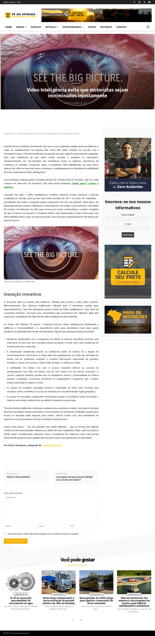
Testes (92, 27)
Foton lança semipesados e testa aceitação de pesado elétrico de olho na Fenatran (59, 601)
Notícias (51, 27)
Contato (121, 27)
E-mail (128, 224)
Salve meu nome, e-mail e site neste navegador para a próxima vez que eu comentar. (43, 534)
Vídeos (21, 27)
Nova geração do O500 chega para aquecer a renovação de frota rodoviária (96, 601)
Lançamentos (77, 83)
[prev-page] (73, 620)
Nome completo (128, 215)
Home (8, 27)
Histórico (106, 27)
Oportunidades (72, 27)
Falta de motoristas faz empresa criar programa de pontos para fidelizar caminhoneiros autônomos (134, 602)
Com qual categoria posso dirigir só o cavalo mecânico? (74, 478)
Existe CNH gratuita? (18, 477)
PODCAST (36, 27)
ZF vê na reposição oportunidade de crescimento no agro (21, 601)
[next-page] (81, 620)
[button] (148, 27)
